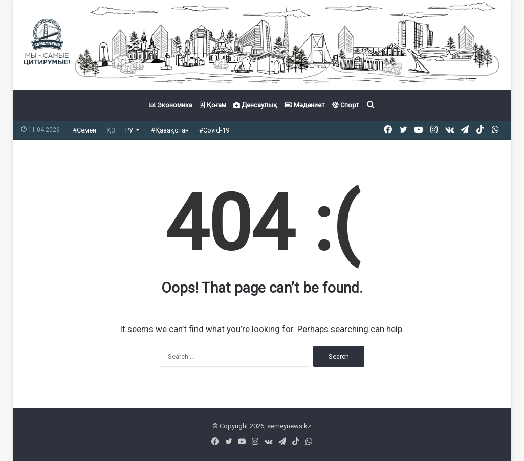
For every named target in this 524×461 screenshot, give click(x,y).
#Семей (84, 130)
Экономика (170, 105)
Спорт (345, 105)
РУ (129, 130)
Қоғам (213, 105)
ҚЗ (110, 130)
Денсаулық (255, 105)
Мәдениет (305, 105)
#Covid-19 (214, 130)
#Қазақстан (170, 130)
